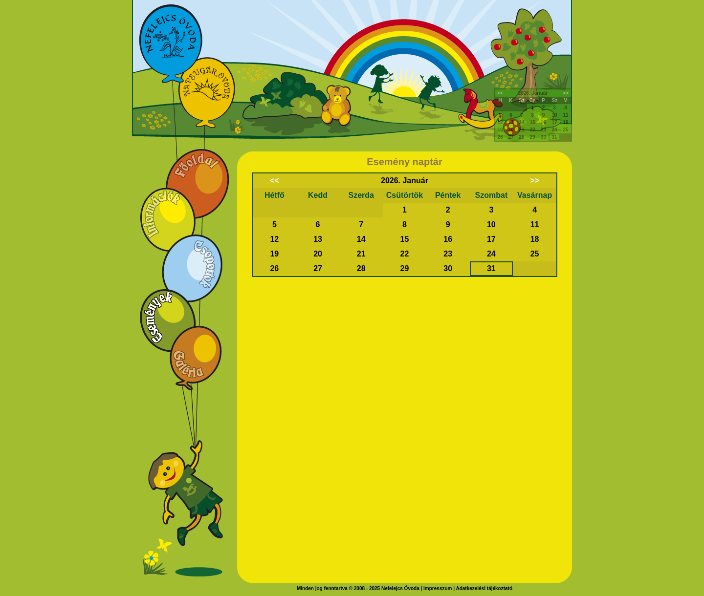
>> (566, 93)
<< (500, 93)
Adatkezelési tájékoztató (484, 588)
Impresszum (437, 588)
